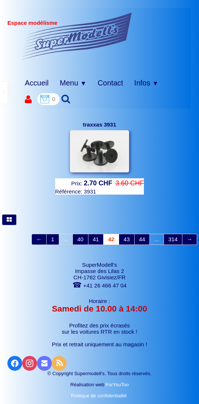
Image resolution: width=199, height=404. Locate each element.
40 (80, 239)
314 (173, 239)
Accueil (36, 83)
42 (111, 239)
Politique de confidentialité (99, 395)
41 (96, 239)
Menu (73, 83)
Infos (146, 83)
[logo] (76, 36)
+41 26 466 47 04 (99, 285)
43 (127, 239)
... (66, 239)
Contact (110, 83)
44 (142, 239)
